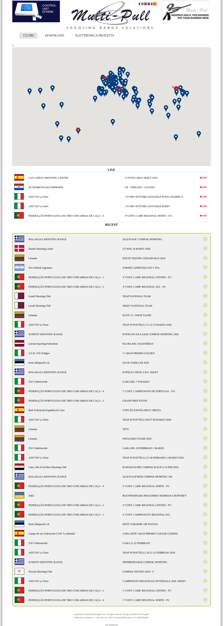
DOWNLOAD (54, 35)
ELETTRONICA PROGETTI (94, 35)
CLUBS (28, 35)
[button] (139, 101)
